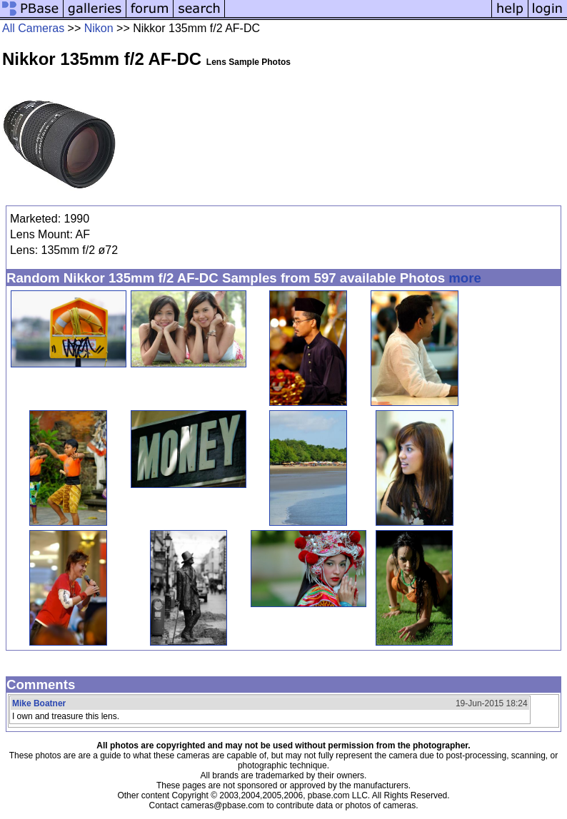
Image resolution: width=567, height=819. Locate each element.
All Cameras (33, 28)
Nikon (99, 28)
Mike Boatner (39, 703)
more (464, 277)
